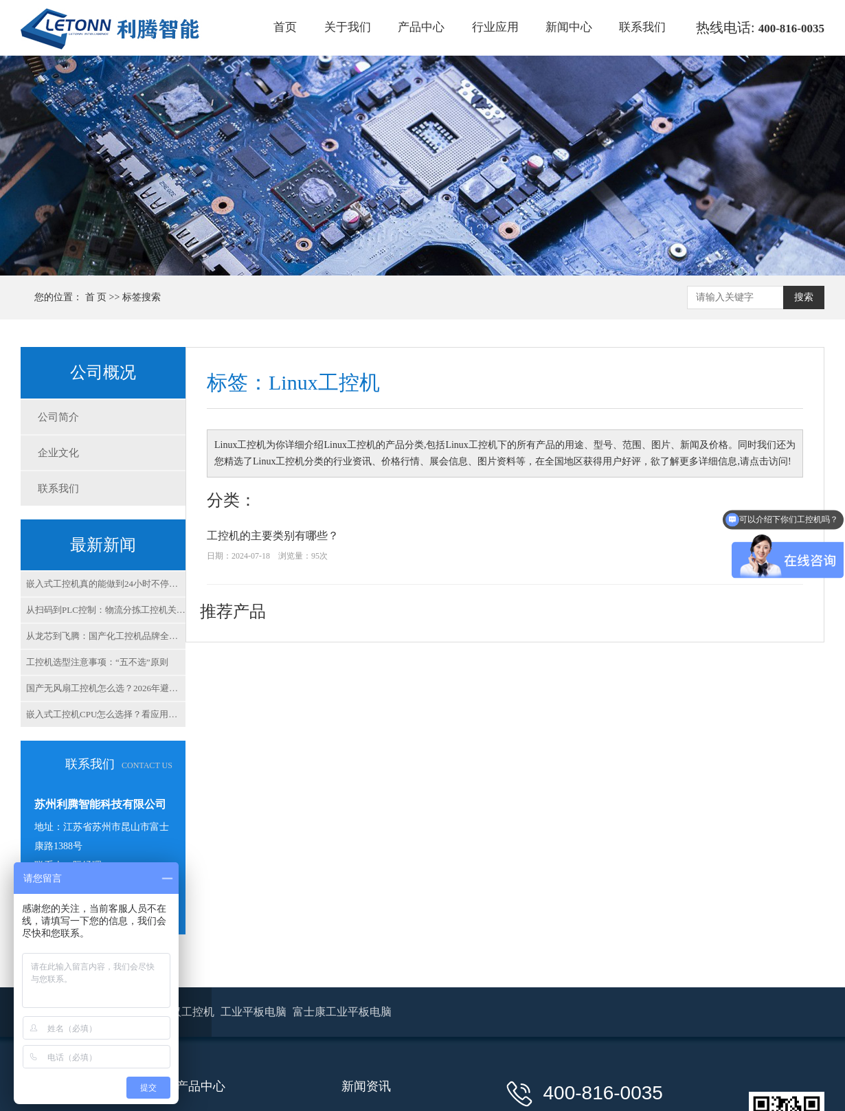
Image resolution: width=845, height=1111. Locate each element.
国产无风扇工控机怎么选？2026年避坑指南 (105, 688)
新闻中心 (568, 27)
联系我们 (642, 27)
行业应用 (495, 27)
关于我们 (347, 27)
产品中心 (421, 27)
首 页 (96, 297)
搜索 (803, 297)
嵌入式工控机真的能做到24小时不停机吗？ (105, 584)
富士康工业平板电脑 (342, 1012)
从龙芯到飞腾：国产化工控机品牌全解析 (105, 636)
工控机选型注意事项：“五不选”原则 (97, 662)
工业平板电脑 (255, 1012)
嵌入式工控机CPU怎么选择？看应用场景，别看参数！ (105, 714)
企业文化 (58, 452)
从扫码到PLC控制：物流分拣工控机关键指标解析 (105, 610)
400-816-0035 (791, 28)
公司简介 (58, 417)
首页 (285, 27)
